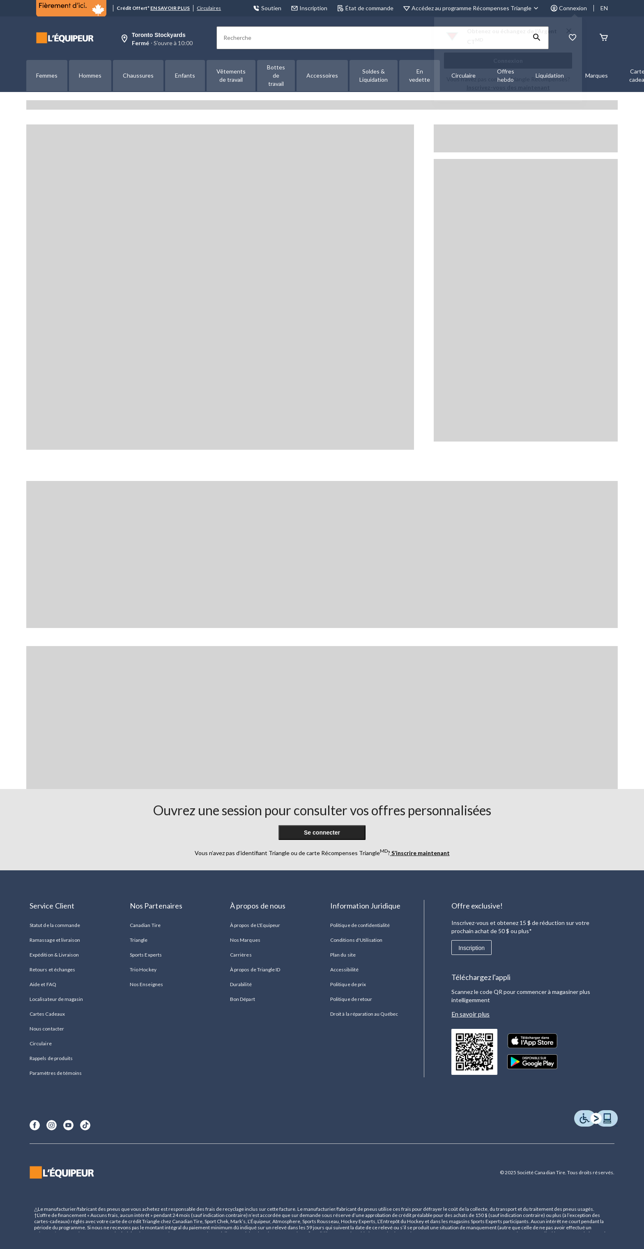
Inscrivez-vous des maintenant (508, 87)
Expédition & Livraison (54, 955)
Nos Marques (245, 940)
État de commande (365, 8)
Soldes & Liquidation (373, 75)
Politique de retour (351, 999)
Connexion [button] (569, 8)
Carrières (240, 955)
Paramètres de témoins (56, 1073)
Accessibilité (344, 969)
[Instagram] (51, 1125)
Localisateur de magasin (56, 999)
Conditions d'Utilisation (356, 940)
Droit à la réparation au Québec (364, 1014)
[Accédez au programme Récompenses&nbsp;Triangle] (476, 8)
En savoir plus (470, 1014)
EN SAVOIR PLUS (170, 8)
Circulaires (209, 8)
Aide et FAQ (43, 984)
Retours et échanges (52, 969)
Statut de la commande (55, 925)
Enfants (185, 75)
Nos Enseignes (146, 984)
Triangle (138, 940)
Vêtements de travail (231, 75)
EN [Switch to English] (604, 8)
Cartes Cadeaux (47, 1014)
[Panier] (604, 38)
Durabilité (240, 984)
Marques (596, 75)
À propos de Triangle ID (255, 969)
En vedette (419, 75)
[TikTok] (85, 1125)
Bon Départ (242, 999)
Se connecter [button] (322, 832)
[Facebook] (35, 1125)
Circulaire (40, 1043)
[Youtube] (68, 1125)
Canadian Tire (145, 925)
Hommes (90, 75)
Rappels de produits (51, 1058)
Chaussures (138, 75)
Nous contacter (47, 1029)
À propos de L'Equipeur (255, 925)
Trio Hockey (143, 969)
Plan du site (342, 955)
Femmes (47, 75)
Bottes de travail (276, 75)
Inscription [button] (309, 8)
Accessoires (322, 75)
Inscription (471, 948)
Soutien (267, 8)
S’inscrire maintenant (420, 852)
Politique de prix (348, 984)
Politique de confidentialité (360, 925)
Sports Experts (146, 955)
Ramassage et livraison (55, 940)
